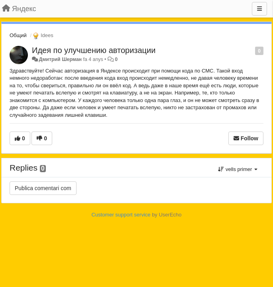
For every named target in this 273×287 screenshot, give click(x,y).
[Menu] (259, 9)
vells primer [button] (237, 169)
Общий (18, 35)
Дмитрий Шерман (60, 59)
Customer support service (120, 215)
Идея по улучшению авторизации (93, 50)
